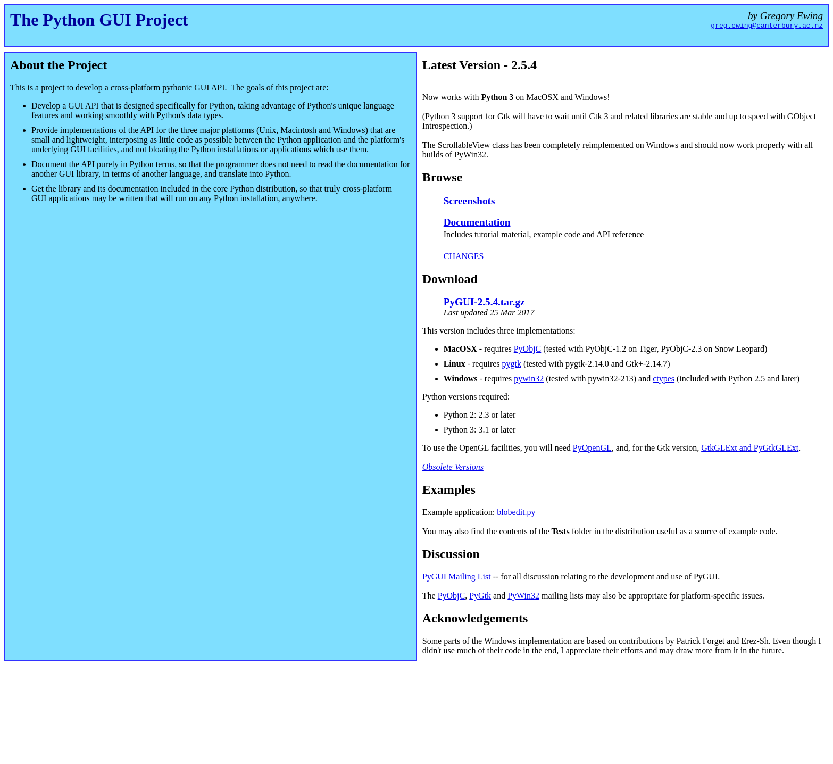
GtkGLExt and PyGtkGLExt (749, 447)
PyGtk (480, 595)
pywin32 (529, 378)
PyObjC (528, 348)
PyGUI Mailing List (456, 576)
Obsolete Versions (453, 466)
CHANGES (464, 256)
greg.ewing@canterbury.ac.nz (767, 26)
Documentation (477, 222)
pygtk (511, 363)
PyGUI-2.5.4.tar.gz (484, 302)
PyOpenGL (592, 447)
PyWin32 (523, 595)
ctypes (663, 378)
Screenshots (469, 200)
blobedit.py (516, 512)
